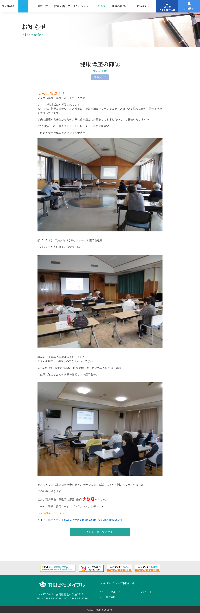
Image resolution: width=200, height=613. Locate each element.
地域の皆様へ (155, 6)
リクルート (145, 591)
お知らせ (135, 6)
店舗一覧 (77, 6)
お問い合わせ (177, 6)
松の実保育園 (108, 597)
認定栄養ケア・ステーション (106, 6)
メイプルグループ (110, 591)
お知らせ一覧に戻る (100, 532)
